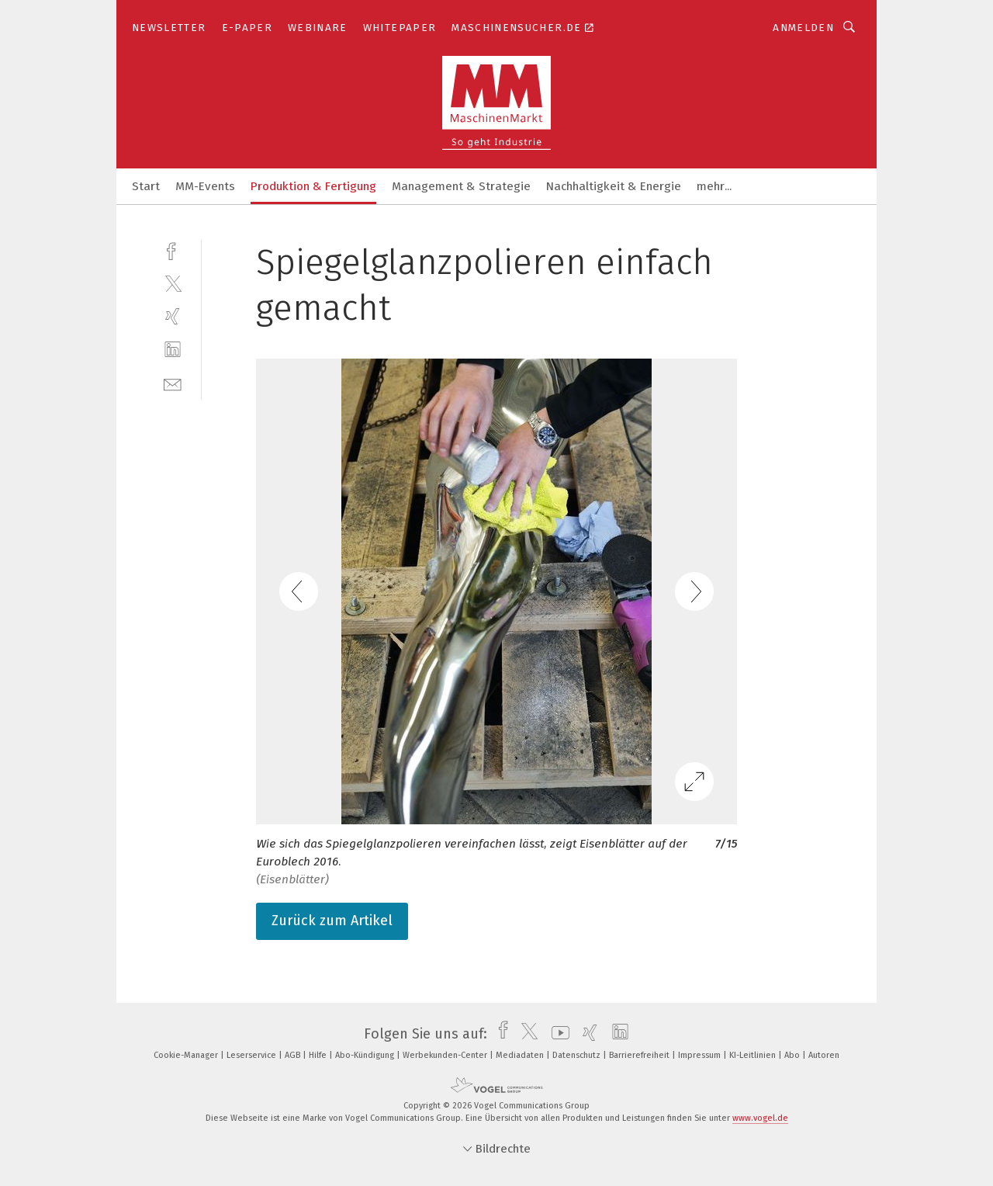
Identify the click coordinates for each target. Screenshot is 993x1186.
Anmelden (803, 27)
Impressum (700, 1055)
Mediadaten (521, 1055)
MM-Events (205, 186)
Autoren (823, 1055)
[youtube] (556, 1033)
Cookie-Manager (187, 1055)
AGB (294, 1055)
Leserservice (253, 1055)
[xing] (172, 316)
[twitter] (172, 283)
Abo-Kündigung (365, 1055)
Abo (793, 1055)
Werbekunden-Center (446, 1055)
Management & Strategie (461, 186)
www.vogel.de (760, 1118)
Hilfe (319, 1055)
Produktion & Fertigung (313, 186)
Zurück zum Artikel (332, 920)
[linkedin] (172, 349)
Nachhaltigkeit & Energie (613, 186)
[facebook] (172, 249)
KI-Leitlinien (753, 1055)
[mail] (172, 383)
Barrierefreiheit (640, 1055)
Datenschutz (577, 1055)
